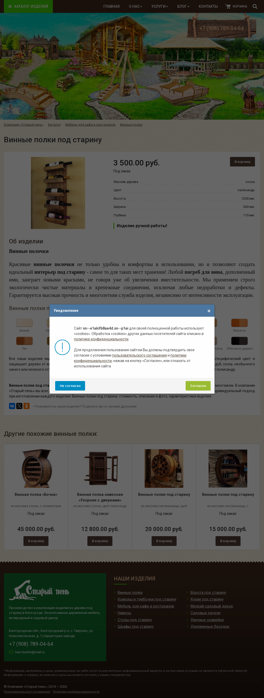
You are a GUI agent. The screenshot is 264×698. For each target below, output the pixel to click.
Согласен (198, 386)
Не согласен (70, 386)
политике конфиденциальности (101, 339)
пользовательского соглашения (139, 355)
